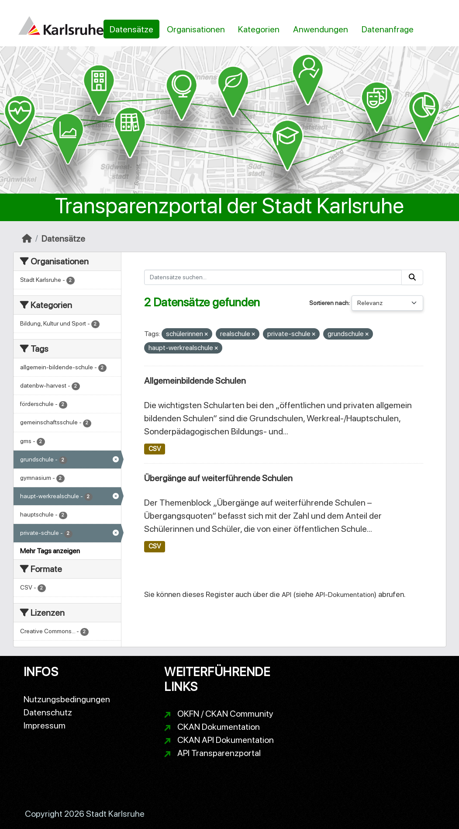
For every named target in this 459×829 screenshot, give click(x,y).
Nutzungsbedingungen (67, 699)
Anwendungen (320, 29)
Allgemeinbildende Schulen (195, 380)
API (286, 594)
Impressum (45, 725)
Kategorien (259, 29)
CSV (154, 449)
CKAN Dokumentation (218, 726)
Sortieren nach (329, 302)
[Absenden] (412, 277)
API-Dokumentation (344, 594)
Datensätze (131, 29)
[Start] (27, 238)
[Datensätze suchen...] (273, 277)
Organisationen (196, 29)
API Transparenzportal (219, 753)
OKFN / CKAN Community (225, 713)
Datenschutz (48, 712)
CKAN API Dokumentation (225, 740)
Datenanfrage (388, 29)
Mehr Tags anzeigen (50, 551)
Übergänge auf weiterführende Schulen (218, 478)
